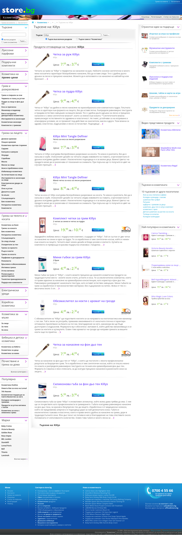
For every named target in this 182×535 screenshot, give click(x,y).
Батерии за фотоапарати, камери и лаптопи (54, 525)
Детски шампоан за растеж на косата (158, 212)
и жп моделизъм (50, 512)
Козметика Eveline (9, 385)
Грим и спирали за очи (11, 95)
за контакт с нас (166, 503)
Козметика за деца (9, 350)
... (50, 22)
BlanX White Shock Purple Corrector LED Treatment (104, 506)
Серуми (4, 148)
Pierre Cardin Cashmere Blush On (97, 510)
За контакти (175, 2)
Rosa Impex (6, 436)
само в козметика (9, 42)
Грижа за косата (8, 254)
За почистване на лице (11, 175)
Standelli (5, 442)
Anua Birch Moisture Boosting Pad (97, 493)
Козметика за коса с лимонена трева (10, 411)
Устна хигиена (7, 270)
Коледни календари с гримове (11, 401)
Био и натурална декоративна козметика (12, 114)
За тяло (4, 326)
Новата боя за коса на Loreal (14, 388)
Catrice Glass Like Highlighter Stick (97, 491)
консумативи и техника (49, 497)
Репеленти (6, 261)
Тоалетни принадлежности (13, 279)
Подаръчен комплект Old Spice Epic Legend (101, 512)
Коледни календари (151, 216)
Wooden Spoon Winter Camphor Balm (99, 503)
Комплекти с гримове (160, 62)
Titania (4, 452)
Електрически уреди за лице (11, 184)
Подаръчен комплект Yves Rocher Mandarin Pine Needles (106, 518)
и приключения (47, 518)
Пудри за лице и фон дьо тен (12, 103)
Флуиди (5, 155)
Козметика (10, 17)
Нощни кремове (8, 142)
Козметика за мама (10, 353)
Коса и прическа (8, 107)
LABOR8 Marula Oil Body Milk (95, 508)
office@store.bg (171, 508)
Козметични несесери (11, 122)
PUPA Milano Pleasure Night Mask (97, 514)
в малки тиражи (50, 516)
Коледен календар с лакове (154, 197)
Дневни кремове (8, 139)
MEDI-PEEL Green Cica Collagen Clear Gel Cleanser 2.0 (104, 521)
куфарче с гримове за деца (154, 204)
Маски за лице (8, 165)
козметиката (160, 184)
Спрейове (5, 158)
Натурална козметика (11, 205)
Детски (44, 506)
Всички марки (20, 459)
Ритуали (146, 202)
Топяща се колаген (151, 214)
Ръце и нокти (7, 251)
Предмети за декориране (162, 107)
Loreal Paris (6, 445)
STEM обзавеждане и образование (51, 510)
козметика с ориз (150, 209)
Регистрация (12, 501)
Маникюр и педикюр (10, 110)
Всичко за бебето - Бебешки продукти (52, 508)
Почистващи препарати (47, 495)
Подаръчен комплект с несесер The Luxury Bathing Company (108, 499)
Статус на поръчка (14, 499)
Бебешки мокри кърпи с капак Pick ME (99, 495)
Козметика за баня (9, 225)
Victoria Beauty (8, 429)
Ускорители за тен (9, 244)
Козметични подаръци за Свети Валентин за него (13, 396)
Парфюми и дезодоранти (12, 257)
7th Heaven (6, 391)
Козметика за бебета (10, 347)
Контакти (10, 493)
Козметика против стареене (14, 145)
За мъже (5, 195)
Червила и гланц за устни (13, 98)
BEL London (6, 439)
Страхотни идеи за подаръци (158, 26)
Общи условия (156, 531)
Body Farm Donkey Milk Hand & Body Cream (101, 523)
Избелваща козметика (11, 171)
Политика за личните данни (172, 531)
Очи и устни (6, 188)
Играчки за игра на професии (164, 33)
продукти (46, 501)
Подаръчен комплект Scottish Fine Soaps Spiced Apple (105, 516)
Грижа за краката (9, 248)
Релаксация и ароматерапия (8, 275)
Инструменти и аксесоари (13, 119)
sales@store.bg (170, 506)
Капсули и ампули (9, 152)
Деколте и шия (8, 192)
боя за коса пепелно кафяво (154, 195)
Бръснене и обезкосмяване (13, 264)
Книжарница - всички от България (53, 491)
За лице (5, 323)
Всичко (49, 514)
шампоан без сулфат (151, 199)
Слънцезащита (8, 198)
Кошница (11, 497)
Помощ (10, 503)
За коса (4, 330)
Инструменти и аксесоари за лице (13, 179)
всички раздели (8, 39)
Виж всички (174, 115)
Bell (3, 449)
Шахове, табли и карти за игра (164, 93)
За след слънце (8, 241)
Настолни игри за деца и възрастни (51, 493)
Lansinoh (5, 455)
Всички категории (18, 372)
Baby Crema (6, 426)
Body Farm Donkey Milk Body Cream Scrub (100, 497)
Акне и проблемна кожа (12, 168)
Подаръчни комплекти (11, 282)
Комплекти (6, 208)
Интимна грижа (8, 267)
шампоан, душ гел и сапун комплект (158, 207)
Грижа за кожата (9, 228)
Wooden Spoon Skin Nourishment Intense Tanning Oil (104, 501)
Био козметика (8, 201)
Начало (10, 491)
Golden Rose (6, 432)
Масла (4, 161)
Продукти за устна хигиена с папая (13, 406)
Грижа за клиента (161, 2)
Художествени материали (47, 499)
